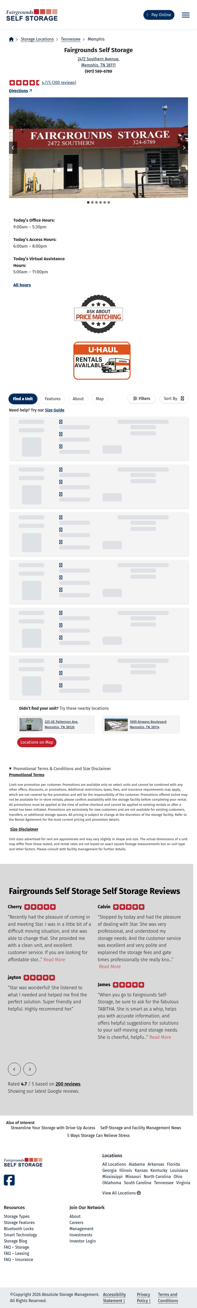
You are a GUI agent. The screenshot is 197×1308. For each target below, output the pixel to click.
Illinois (125, 1170)
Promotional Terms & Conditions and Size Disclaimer (62, 768)
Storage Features (19, 1222)
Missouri (133, 1176)
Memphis (96, 39)
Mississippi (112, 1176)
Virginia (183, 1182)
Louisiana (179, 1170)
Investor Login (83, 1241)
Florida (173, 1164)
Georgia (109, 1170)
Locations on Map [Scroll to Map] (37, 742)
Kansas (141, 1170)
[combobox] (174, 398)
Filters (144, 398)
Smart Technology (20, 1234)
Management (81, 1228)
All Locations (114, 1164)
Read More (54, 960)
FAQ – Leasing (16, 1253)
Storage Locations (37, 39)
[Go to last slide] (13, 148)
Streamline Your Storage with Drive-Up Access (53, 1127)
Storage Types (16, 1216)
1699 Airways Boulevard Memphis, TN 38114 (148, 724)
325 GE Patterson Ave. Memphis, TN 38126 (61, 724)
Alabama (137, 1164)
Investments (81, 1234)
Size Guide (54, 410)
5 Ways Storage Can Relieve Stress (98, 1135)
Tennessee (71, 39)
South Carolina (137, 1182)
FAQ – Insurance (18, 1259)
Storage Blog (15, 1241)
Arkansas (156, 1164)
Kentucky (159, 1170)
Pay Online (159, 14)
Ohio (178, 1176)
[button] (98, 147)
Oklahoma (111, 1182)
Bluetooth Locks (19, 1228)
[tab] (88, 202)
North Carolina (157, 1176)
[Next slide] (184, 148)
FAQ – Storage (16, 1247)
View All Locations (121, 1193)
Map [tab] (100, 398)
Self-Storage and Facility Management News (140, 1127)
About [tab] (78, 398)
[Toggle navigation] (186, 15)
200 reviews (68, 1084)
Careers (76, 1222)
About (75, 1216)
